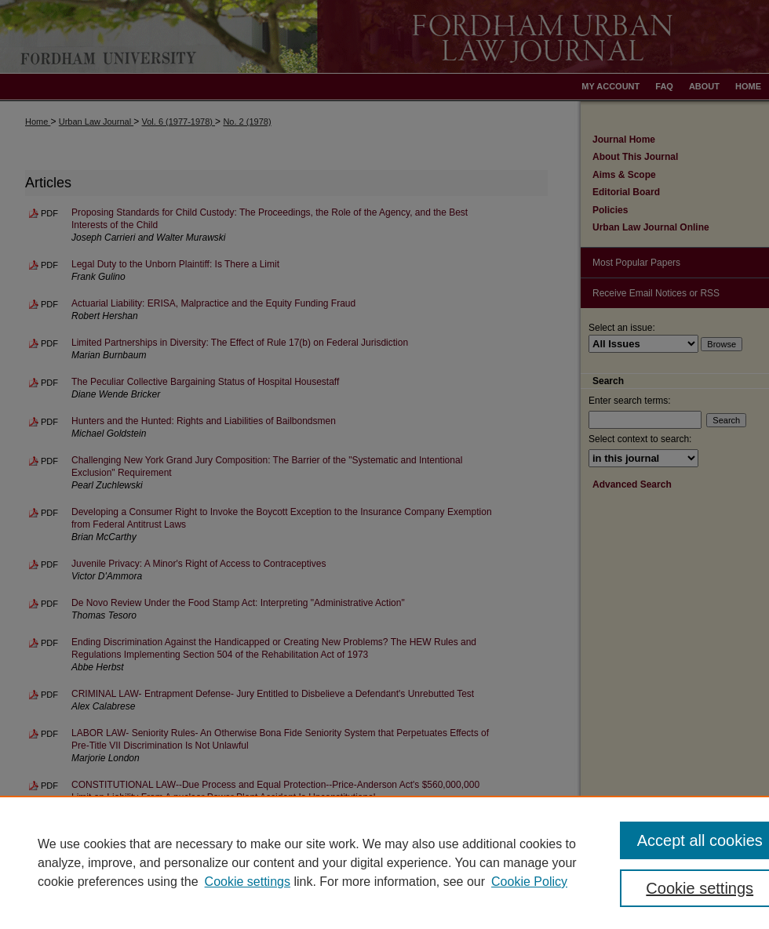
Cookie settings (247, 881)
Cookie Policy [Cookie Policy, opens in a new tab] (529, 881)
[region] (384, 862)
